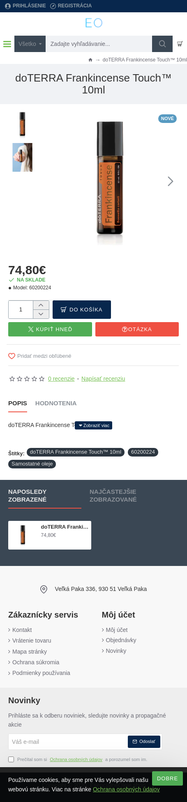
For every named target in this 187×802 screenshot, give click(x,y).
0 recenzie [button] (61, 378)
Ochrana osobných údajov (126, 789)
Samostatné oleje (32, 464)
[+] (41, 305)
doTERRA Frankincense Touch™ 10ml (75, 452)
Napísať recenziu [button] (103, 378)
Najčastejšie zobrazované (113, 495)
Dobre (167, 778)
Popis (17, 403)
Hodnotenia (56, 403)
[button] (170, 181)
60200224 (143, 452)
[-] (41, 313)
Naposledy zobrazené (27, 495)
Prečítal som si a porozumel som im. (77, 759)
